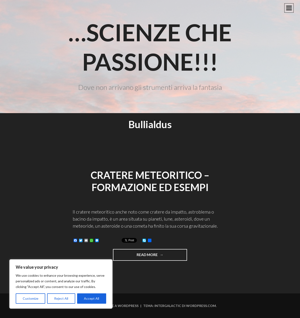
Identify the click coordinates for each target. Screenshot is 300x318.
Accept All (91, 298)
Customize (30, 298)
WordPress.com (201, 306)
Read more (160, 256)
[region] (60, 284)
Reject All (61, 298)
